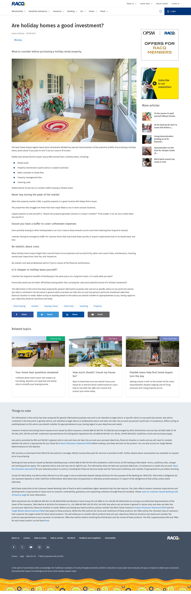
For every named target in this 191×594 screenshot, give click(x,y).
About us (130, 4)
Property (98, 306)
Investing (84, 306)
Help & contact (162, 4)
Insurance (57, 11)
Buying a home (51, 306)
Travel (102, 11)
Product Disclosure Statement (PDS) (75, 443)
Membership (17, 11)
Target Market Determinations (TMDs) (28, 511)
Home (91, 11)
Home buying (19, 306)
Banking (71, 11)
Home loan (69, 306)
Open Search (160, 11)
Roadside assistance (38, 11)
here (47, 520)
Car (81, 11)
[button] (177, 11)
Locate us (175, 4)
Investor (35, 306)
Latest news (145, 4)
